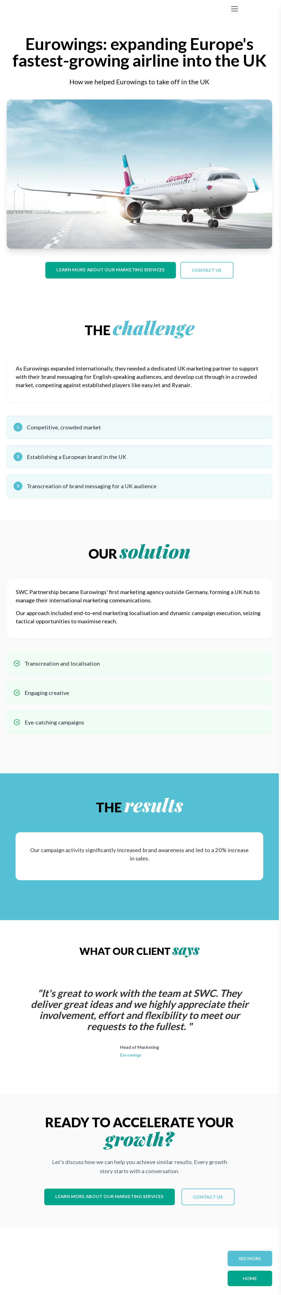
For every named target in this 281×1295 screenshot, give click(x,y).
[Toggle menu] (234, 9)
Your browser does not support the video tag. (139, 174)
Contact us (207, 270)
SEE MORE (250, 1258)
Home (250, 1278)
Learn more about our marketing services (110, 269)
